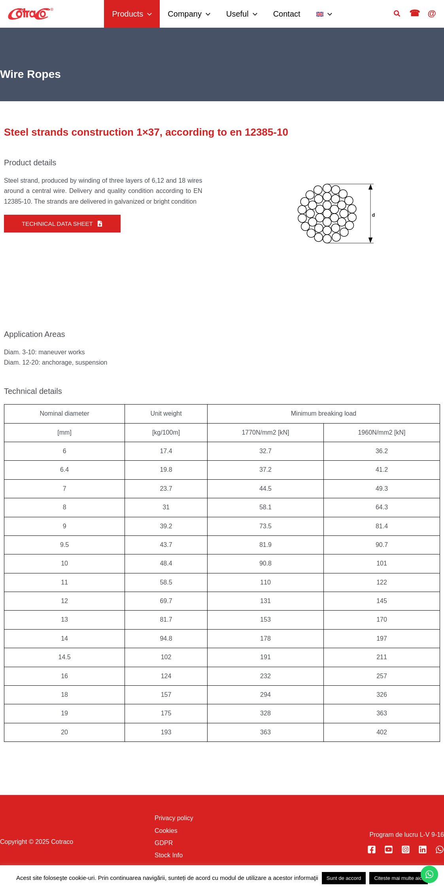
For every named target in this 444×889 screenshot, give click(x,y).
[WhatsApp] (439, 849)
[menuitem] (324, 14)
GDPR (164, 843)
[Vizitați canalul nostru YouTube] (388, 849)
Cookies (166, 830)
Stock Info (169, 855)
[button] (397, 14)
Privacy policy (174, 818)
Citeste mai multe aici (398, 878)
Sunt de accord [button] (344, 878)
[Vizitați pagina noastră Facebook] (371, 849)
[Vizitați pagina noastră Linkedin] (422, 849)
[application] (147, 14)
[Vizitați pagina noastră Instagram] (405, 849)
